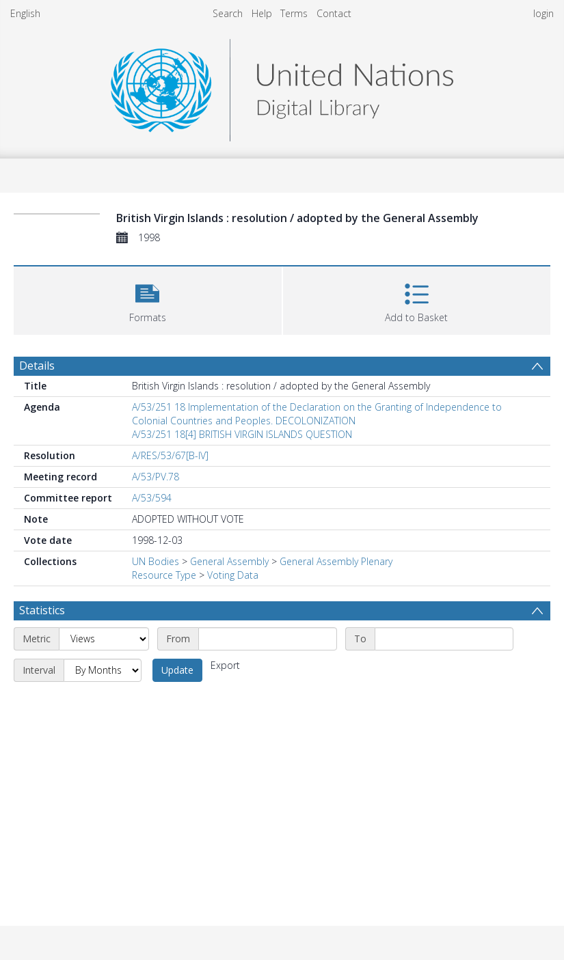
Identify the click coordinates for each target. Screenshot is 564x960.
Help (262, 13)
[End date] (444, 638)
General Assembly (229, 561)
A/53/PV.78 (155, 476)
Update (177, 669)
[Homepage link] (282, 86)
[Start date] (267, 638)
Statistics (42, 610)
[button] (148, 298)
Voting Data (232, 574)
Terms (294, 13)
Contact (334, 13)
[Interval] (103, 670)
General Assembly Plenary (336, 561)
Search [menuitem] (228, 13)
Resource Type (164, 574)
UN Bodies (155, 561)
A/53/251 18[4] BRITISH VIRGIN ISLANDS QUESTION (242, 434)
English (25, 13)
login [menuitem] (543, 13)
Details (37, 365)
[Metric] (104, 638)
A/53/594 (152, 497)
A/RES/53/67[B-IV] (170, 455)
